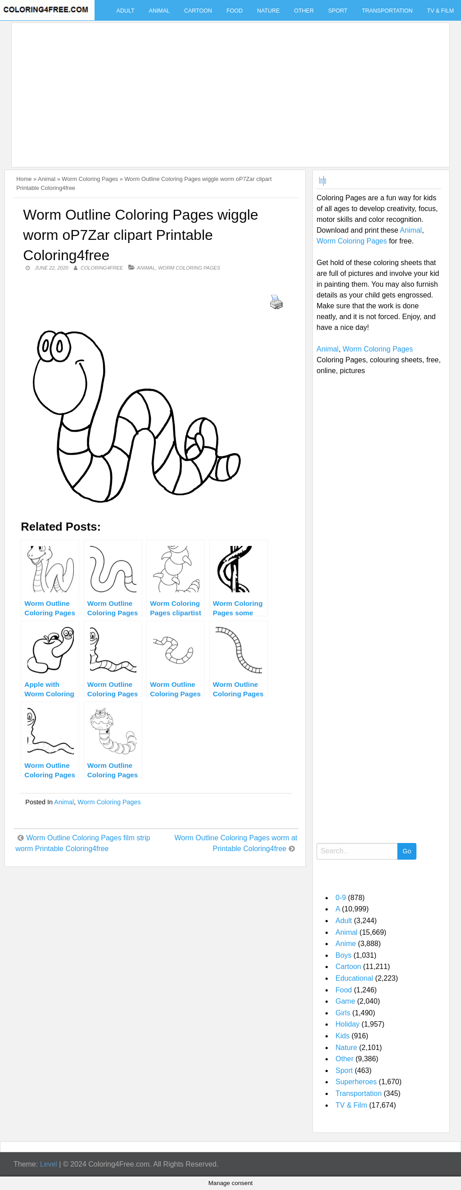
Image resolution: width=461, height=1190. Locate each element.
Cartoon (198, 11)
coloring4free (102, 267)
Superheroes (356, 1082)
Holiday (347, 1024)
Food (234, 11)
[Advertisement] (228, 90)
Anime (345, 943)
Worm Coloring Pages (90, 179)
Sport (338, 11)
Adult (126, 11)
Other (304, 11)
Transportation (387, 11)
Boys (343, 955)
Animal (159, 11)
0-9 (340, 898)
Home (24, 179)
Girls (342, 1013)
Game (345, 1001)
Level (48, 1164)
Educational (354, 978)
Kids (342, 1036)
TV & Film (351, 1105)
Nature (268, 11)
